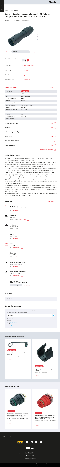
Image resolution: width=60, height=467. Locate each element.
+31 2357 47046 (30, 455)
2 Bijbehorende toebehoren (29, 75)
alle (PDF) (51, 201)
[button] (2, 2)
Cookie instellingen (46, 463)
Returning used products (36, 466)
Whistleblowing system (23, 466)
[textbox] (20, 51)
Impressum (31, 463)
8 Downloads (26, 70)
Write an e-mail (13, 323)
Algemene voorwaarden (21, 463)
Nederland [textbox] (10, 315)
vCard (11, 325)
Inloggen (12, 463)
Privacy (38, 463)
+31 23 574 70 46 (14, 322)
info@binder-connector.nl (30, 458)
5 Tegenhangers (26, 79)
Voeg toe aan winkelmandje (28, 65)
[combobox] (20, 51)
